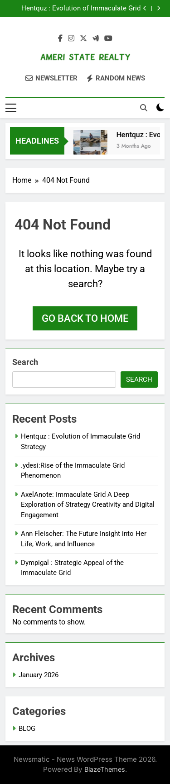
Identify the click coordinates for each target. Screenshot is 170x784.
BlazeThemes (104, 769)
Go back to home (85, 318)
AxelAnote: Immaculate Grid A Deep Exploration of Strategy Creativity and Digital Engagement (88, 504)
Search (25, 362)
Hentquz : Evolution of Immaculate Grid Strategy (81, 8)
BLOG (27, 728)
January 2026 (38, 675)
